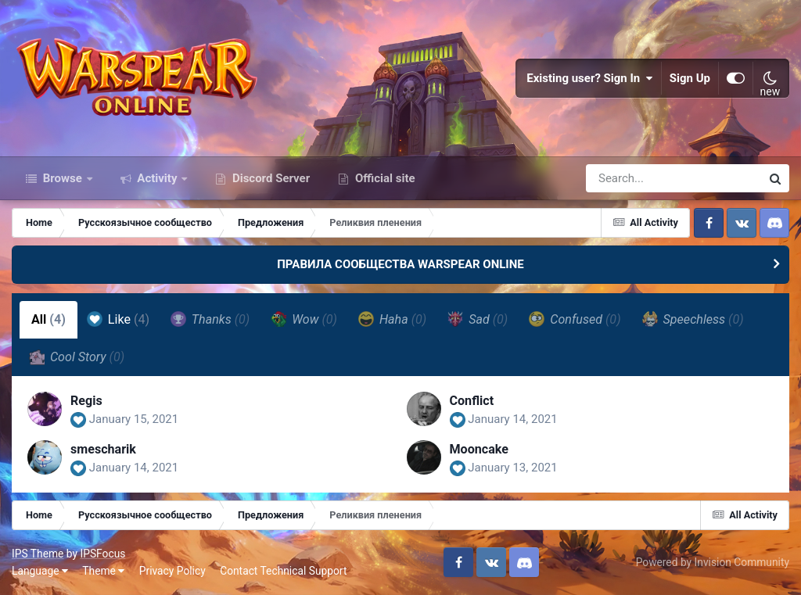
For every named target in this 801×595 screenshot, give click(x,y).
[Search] (629, 178)
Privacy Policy (172, 571)
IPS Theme (37, 553)
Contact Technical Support (283, 571)
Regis (86, 400)
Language (40, 571)
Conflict (472, 400)
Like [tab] (118, 319)
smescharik (103, 449)
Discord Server (269, 178)
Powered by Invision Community (712, 562)
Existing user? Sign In (589, 78)
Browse (62, 178)
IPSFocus (102, 553)
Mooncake (479, 449)
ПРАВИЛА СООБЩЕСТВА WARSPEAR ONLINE (400, 264)
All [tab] (48, 319)
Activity (158, 178)
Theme (103, 571)
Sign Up (690, 78)
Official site (383, 178)
